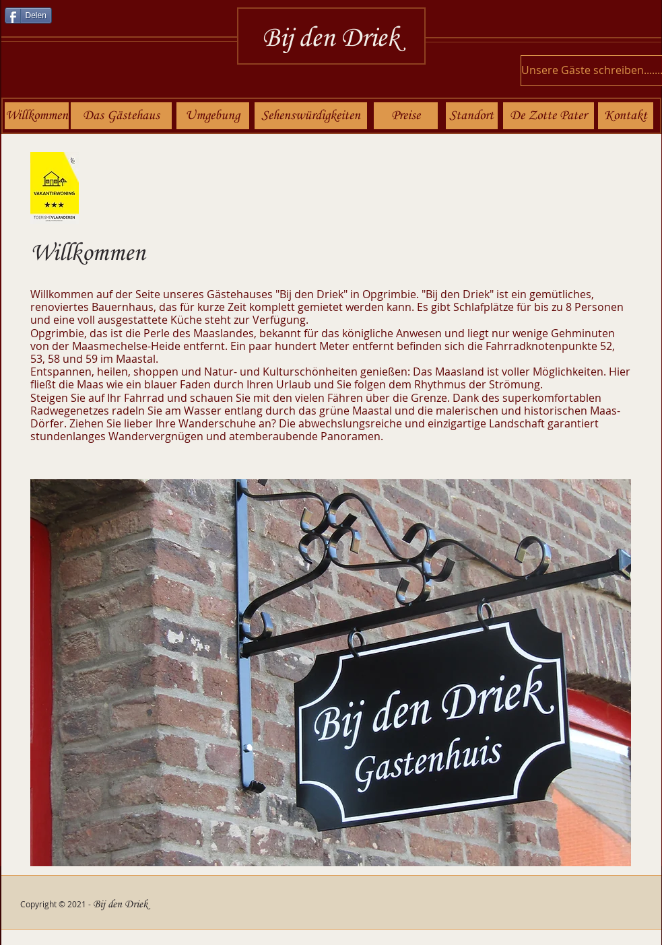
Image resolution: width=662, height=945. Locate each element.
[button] (330, 672)
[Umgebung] (212, 115)
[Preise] (406, 115)
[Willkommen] (37, 115)
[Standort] (472, 115)
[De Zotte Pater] (548, 115)
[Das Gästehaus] (121, 115)
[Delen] (28, 15)
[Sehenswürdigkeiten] (311, 115)
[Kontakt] (625, 115)
